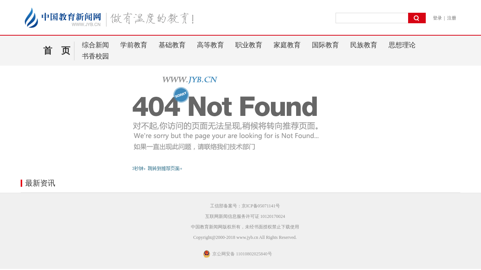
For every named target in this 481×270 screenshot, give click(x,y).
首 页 (56, 51)
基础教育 (172, 45)
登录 (437, 18)
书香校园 (95, 56)
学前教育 (133, 45)
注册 (451, 18)
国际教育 (325, 45)
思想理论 (402, 45)
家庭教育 (287, 45)
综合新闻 (95, 45)
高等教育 (210, 45)
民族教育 (363, 45)
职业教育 (248, 45)
